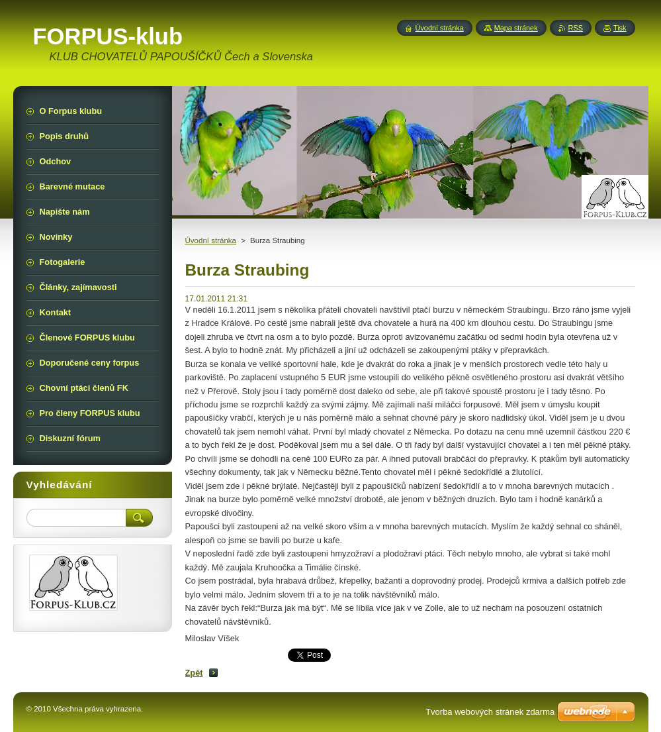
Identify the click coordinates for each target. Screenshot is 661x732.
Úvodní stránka (210, 240)
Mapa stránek (516, 28)
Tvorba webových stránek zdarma (489, 712)
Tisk (620, 28)
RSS (575, 28)
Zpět (194, 673)
